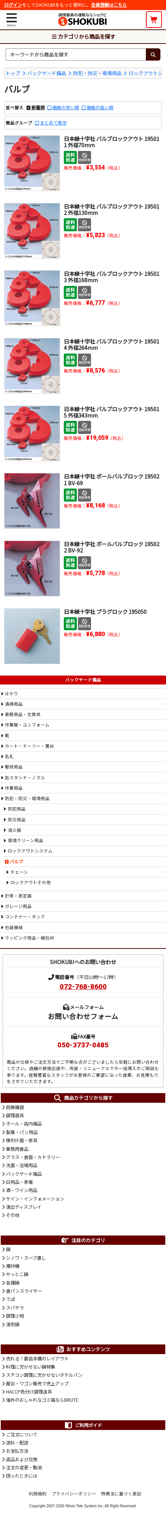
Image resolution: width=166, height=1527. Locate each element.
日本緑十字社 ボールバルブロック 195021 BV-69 (111, 479)
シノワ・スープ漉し (26, 1257)
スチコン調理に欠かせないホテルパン (44, 1375)
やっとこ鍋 (17, 1274)
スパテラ (15, 1307)
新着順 (38, 107)
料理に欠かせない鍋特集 (30, 1366)
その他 (12, 1215)
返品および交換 (21, 1459)
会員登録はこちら (109, 4)
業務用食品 (17, 1149)
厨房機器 (15, 1107)
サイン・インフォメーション (35, 1198)
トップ (13, 73)
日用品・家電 (19, 1182)
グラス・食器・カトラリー (33, 1157)
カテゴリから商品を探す (83, 36)
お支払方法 (17, 1450)
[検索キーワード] (76, 54)
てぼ (10, 1299)
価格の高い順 (100, 107)
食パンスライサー (24, 1291)
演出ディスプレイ (23, 1207)
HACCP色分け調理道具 (29, 1391)
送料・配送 (17, 1442)
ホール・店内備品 (24, 1123)
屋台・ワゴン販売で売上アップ (37, 1383)
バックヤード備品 (46, 73)
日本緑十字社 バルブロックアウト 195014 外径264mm (111, 344)
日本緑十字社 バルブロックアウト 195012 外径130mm (111, 209)
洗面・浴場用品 (21, 1165)
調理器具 (15, 1115)
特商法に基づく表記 (121, 1494)
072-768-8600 (83, 987)
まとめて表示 (53, 122)
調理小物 (15, 1315)
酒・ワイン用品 (21, 1190)
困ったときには (21, 1475)
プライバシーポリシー (73, 1494)
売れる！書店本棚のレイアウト (37, 1358)
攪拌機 (12, 1266)
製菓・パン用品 (22, 1132)
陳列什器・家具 (21, 1140)
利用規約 (38, 1494)
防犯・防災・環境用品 (97, 73)
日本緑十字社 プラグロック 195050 (105, 611)
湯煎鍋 (12, 1324)
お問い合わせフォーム (83, 1016)
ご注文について (21, 1434)
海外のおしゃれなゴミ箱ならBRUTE (42, 1399)
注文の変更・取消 (24, 1467)
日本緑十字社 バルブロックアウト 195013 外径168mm (111, 277)
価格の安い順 (65, 107)
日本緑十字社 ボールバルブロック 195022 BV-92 (111, 547)
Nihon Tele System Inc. (84, 1506)
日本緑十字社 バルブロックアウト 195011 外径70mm (111, 142)
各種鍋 (12, 1282)
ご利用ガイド (82, 1425)
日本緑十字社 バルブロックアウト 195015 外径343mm (111, 412)
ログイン (13, 4)
